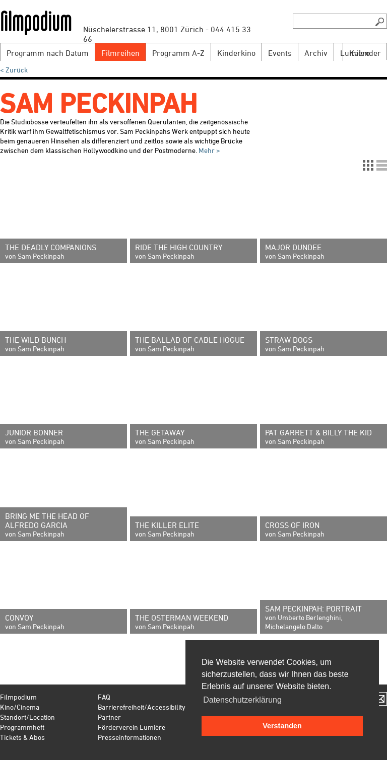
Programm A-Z (178, 52)
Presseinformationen (129, 737)
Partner (109, 717)
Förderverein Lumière (131, 727)
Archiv (316, 52)
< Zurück (14, 69)
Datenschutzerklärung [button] (242, 700)
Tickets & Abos (22, 737)
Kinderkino (236, 52)
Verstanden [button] (282, 726)
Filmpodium (18, 697)
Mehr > (208, 150)
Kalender (365, 52)
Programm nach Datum (48, 52)
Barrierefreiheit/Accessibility (141, 707)
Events (280, 52)
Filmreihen (120, 52)
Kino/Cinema (19, 707)
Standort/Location (27, 717)
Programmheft (22, 727)
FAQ (104, 697)
